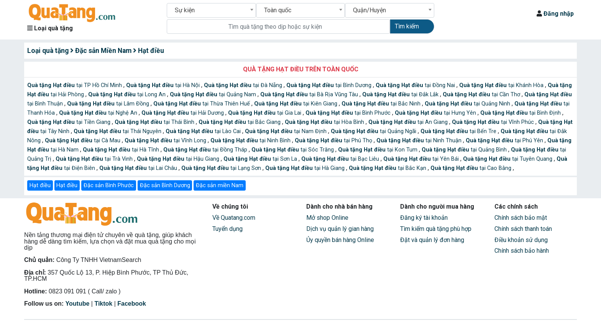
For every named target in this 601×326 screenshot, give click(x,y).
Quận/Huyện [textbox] (369, 10)
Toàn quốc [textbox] (277, 10)
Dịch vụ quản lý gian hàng (340, 228)
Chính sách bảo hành (521, 250)
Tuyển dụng (227, 228)
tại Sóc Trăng (293, 150)
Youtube (78, 303)
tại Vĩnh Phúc (493, 122)
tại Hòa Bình (325, 122)
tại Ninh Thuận (419, 140)
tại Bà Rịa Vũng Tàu (310, 94)
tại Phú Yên (505, 140)
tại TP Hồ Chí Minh (75, 85)
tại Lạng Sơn (222, 168)
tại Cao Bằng (471, 168)
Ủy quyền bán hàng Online (340, 240)
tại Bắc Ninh (382, 103)
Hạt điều (40, 185)
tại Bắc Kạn (388, 168)
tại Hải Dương (183, 113)
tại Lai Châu (139, 168)
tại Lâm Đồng (109, 103)
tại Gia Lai (265, 113)
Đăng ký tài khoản (424, 217)
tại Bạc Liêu (341, 159)
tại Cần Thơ (482, 94)
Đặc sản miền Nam (219, 185)
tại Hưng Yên (436, 113)
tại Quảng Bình (465, 150)
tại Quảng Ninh (468, 103)
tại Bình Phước (348, 113)
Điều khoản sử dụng (521, 240)
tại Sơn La (261, 159)
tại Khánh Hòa (502, 85)
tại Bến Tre (459, 131)
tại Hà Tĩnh (122, 150)
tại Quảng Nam (214, 94)
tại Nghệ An (99, 113)
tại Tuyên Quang (508, 159)
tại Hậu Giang (179, 159)
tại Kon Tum (378, 150)
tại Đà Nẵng (244, 85)
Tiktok (103, 303)
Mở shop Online (327, 217)
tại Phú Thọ (334, 140)
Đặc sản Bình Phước (109, 185)
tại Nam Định (286, 131)
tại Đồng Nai (416, 85)
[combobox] (211, 10)
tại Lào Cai (204, 131)
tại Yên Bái (421, 159)
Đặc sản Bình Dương (165, 185)
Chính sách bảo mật (520, 217)
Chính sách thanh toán (523, 228)
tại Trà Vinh (95, 159)
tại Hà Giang (305, 168)
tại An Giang (408, 122)
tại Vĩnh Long (166, 140)
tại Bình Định (521, 113)
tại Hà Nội (163, 85)
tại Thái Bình (155, 122)
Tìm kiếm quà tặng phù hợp (435, 228)
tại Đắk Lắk (401, 94)
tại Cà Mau (83, 140)
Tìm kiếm (407, 26)
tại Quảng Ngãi (374, 131)
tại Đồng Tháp (206, 150)
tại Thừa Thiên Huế (202, 103)
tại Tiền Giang (69, 122)
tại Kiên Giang (296, 103)
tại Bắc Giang (240, 122)
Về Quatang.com (233, 217)
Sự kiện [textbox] (185, 10)
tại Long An (127, 94)
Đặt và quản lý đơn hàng (432, 240)
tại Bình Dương (329, 85)
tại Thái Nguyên (118, 131)
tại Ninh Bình (251, 140)
